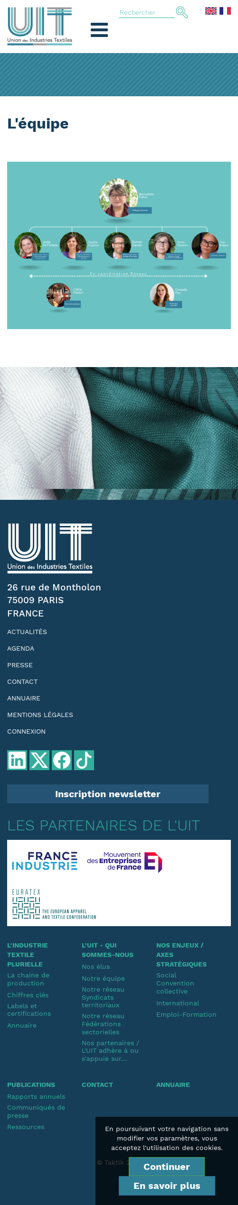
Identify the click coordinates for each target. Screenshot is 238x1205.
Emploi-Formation (186, 1014)
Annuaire (23, 698)
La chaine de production (28, 979)
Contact (22, 681)
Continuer (166, 1166)
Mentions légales (40, 714)
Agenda (20, 648)
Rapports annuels (36, 1096)
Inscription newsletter (108, 794)
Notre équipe (103, 978)
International (177, 1003)
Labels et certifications (29, 1010)
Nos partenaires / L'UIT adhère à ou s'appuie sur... (110, 1051)
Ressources (25, 1127)
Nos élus (96, 966)
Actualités (27, 631)
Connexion (26, 731)
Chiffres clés (27, 995)
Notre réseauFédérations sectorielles (103, 1024)
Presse (20, 665)
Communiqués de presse (36, 1111)
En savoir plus (166, 1185)
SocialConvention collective (175, 983)
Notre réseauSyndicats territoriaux (103, 997)
